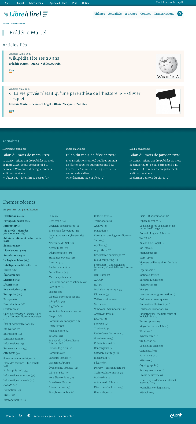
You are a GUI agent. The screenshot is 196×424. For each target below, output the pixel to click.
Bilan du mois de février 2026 (91, 155)
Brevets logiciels (60, 348)
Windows (146, 331)
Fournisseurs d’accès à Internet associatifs (157, 381)
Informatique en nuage (19, 375)
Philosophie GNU (15, 370)
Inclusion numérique (108, 289)
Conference (12, 309)
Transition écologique (64, 230)
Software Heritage (106, 353)
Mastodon (101, 230)
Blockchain (102, 358)
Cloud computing (106, 259)
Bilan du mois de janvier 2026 (155, 155)
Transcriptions (164, 14)
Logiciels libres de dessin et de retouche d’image (157, 227)
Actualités (114, 14)
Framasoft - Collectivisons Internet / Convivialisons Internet (113, 267)
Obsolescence (103, 338)
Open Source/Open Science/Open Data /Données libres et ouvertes (22, 317)
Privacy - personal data (109, 367)
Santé (99, 240)
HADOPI (56, 335)
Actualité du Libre (106, 382)
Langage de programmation (157, 294)
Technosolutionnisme (108, 372)
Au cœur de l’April (151, 243)
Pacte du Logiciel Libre (154, 233)
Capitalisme (147, 270)
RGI (98, 284)
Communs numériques (64, 321)
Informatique (13, 343)
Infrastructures (59, 387)
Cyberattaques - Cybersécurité (66, 237)
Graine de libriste (151, 375)
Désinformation (60, 252)
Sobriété (100, 304)
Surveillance (58, 272)
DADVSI (100, 319)
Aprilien (100, 245)
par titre (11, 209)
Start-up (146, 257)
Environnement (60, 267)
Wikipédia (57, 301)
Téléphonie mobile (61, 392)
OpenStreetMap (60, 382)
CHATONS (11, 353)
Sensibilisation (14, 338)
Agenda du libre (57, 2)
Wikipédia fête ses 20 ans (34, 58)
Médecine (146, 392)
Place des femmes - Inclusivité (21, 364)
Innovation (12, 328)
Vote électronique (61, 377)
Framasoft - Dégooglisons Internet (64, 342)
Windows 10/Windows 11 (110, 309)
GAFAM (10, 385)
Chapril (55, 316)
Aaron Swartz (148, 355)
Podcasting (102, 377)
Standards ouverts (62, 257)
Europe (10, 299)
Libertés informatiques (64, 296)
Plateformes (148, 284)
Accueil (5, 24)
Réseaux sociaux (15, 348)
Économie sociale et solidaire (68, 282)
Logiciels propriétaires (64, 225)
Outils (84, 2)
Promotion (12, 390)
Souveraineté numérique (19, 358)
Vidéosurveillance (106, 299)
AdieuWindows (104, 314)
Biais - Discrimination (154, 216)
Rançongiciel (103, 348)
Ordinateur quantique (153, 299)
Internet (56, 262)
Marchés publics (60, 277)
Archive (100, 225)
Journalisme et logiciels (154, 387)
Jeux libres (102, 274)
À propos (131, 14)
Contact (145, 14)
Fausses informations (153, 309)
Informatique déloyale (18, 380)
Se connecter (65, 416)
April (7, 2)
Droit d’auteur (14, 304)
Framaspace (148, 252)
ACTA (99, 279)
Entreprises (12, 334)
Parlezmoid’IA (59, 362)
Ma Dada (146, 247)
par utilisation (30, 209)
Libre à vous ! (36, 2)
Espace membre (150, 220)
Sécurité (100, 362)
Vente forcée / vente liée (65, 311)
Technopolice (103, 220)
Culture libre (103, 216)
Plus (73, 2)
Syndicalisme (148, 336)
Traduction (147, 341)
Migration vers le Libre (154, 326)
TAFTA (145, 238)
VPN (143, 289)
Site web (101, 323)
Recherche (57, 220)
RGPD (9, 395)
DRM (54, 216)
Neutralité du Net (61, 243)
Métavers (146, 360)
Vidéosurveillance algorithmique (158, 264)
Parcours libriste (60, 358)
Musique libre (59, 331)
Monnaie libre (149, 274)
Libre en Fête (59, 372)
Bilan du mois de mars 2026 (26, 155)
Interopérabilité (15, 400)
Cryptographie (149, 365)
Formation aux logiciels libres (113, 235)
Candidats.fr (148, 350)
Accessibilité (58, 247)
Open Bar (56, 326)
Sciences (56, 291)
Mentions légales (44, 416)
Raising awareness (151, 370)
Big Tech (56, 306)
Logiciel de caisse (151, 346)
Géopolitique (103, 392)
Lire (11, 70)
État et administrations (19, 324)
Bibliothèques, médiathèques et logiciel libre (157, 315)
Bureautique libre (151, 279)
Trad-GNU (102, 328)
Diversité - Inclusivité (108, 387)
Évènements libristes (63, 367)
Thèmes (99, 14)
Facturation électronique (155, 304)
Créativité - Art (104, 343)
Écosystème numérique (109, 255)
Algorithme (102, 250)
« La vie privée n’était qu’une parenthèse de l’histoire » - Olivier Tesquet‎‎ (74, 96)
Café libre (57, 286)
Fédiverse (101, 294)
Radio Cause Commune (109, 333)
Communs (57, 353)
